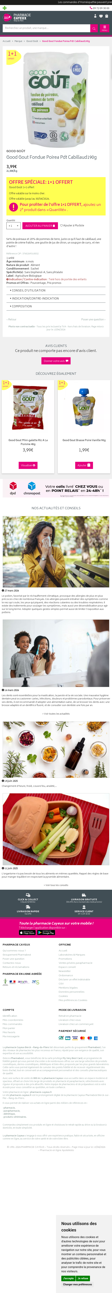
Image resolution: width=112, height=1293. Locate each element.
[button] (13, 225)
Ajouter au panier (40, 226)
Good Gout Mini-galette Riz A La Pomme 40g (27, 442)
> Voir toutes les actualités (56, 714)
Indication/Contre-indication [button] (34, 298)
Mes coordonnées (13, 1020)
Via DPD (28, 909)
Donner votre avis (56, 361)
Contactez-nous (12, 963)
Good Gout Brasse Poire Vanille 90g (83, 440)
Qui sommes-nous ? (14, 951)
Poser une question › (93, 320)
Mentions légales (68, 988)
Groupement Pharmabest (17, 955)
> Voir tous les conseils (56, 885)
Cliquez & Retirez (28, 897)
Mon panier (9, 1028)
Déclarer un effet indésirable (74, 980)
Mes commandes (12, 1024)
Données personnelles (71, 992)
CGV (61, 984)
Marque (18, 41)
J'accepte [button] (68, 1278)
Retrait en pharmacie (70, 1016)
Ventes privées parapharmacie (75, 963)
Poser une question (13, 959)
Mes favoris (9, 1033)
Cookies (63, 996)
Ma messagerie (11, 1037)
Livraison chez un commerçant (76, 1024)
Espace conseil (67, 967)
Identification (10, 1016)
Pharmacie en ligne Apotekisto (57, 1150)
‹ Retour (11, 319)
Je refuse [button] (83, 1278)
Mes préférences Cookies (73, 1000)
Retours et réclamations (16, 967)
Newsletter (65, 972)
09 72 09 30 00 (84, 909)
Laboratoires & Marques (72, 955)
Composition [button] (20, 306)
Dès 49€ (84, 897)
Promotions (65, 959)
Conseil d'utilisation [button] (27, 290)
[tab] (56, 290)
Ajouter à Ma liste (72, 226)
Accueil (6, 41)
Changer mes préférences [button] (77, 1284)
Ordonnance (66, 976)
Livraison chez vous (70, 1020)
